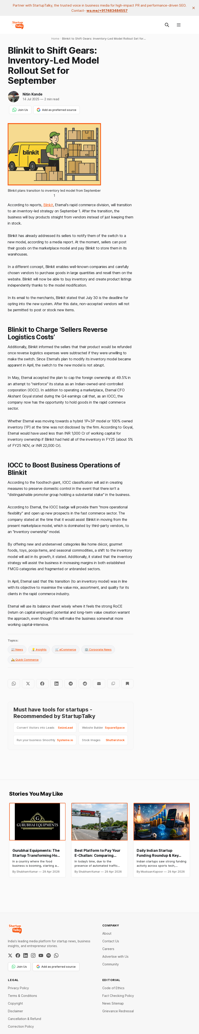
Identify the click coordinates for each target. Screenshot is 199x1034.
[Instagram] (33, 955)
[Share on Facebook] (42, 683)
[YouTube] (41, 955)
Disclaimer (15, 1011)
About (106, 933)
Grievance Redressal (118, 1011)
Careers (108, 949)
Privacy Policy (18, 988)
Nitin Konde (32, 94)
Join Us (20, 110)
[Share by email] (99, 683)
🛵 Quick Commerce (25, 659)
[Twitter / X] (10, 955)
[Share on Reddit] (85, 683)
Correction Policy (21, 1026)
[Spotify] (48, 955)
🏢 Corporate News (98, 649)
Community (110, 964)
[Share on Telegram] (70, 683)
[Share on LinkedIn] (56, 683)
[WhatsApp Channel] (56, 955)
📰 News (17, 649)
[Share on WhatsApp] (14, 683)
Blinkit (48, 205)
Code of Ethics (113, 988)
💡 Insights (39, 649)
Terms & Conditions (22, 996)
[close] (193, 8)
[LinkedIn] (25, 955)
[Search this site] (167, 25)
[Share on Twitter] (28, 683)
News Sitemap (113, 1003)
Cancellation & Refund (24, 1019)
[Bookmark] (127, 683)
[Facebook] (18, 955)
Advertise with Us (115, 956)
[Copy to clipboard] (113, 683)
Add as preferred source (56, 110)
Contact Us (110, 941)
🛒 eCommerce (65, 649)
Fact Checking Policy (118, 996)
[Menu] (179, 25)
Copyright (15, 1003)
